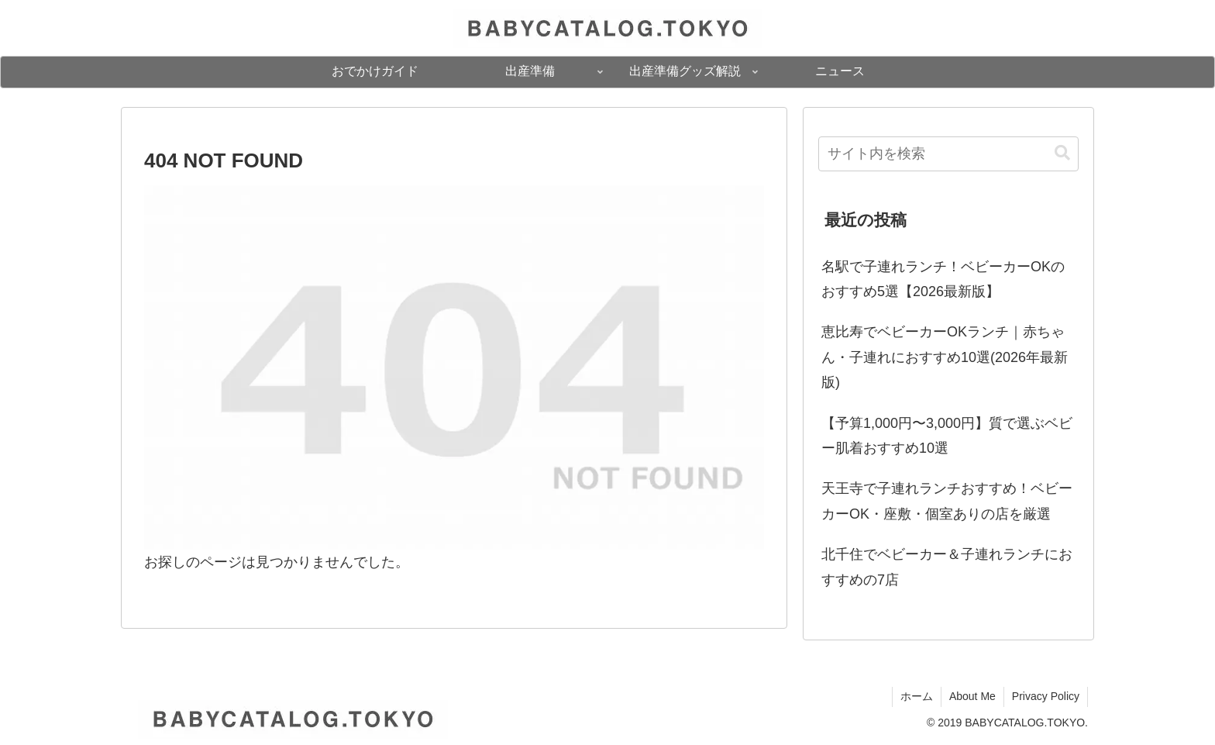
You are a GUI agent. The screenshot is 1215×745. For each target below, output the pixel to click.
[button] (1062, 153)
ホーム (916, 696)
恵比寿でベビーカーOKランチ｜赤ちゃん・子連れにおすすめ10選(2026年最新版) (944, 357)
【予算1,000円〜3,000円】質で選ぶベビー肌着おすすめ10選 (946, 436)
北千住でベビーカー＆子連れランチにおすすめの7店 (946, 567)
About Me (972, 696)
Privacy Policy (1045, 696)
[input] (948, 153)
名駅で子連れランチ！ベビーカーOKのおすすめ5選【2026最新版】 (943, 279)
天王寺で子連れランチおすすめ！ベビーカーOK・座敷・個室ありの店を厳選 (946, 501)
